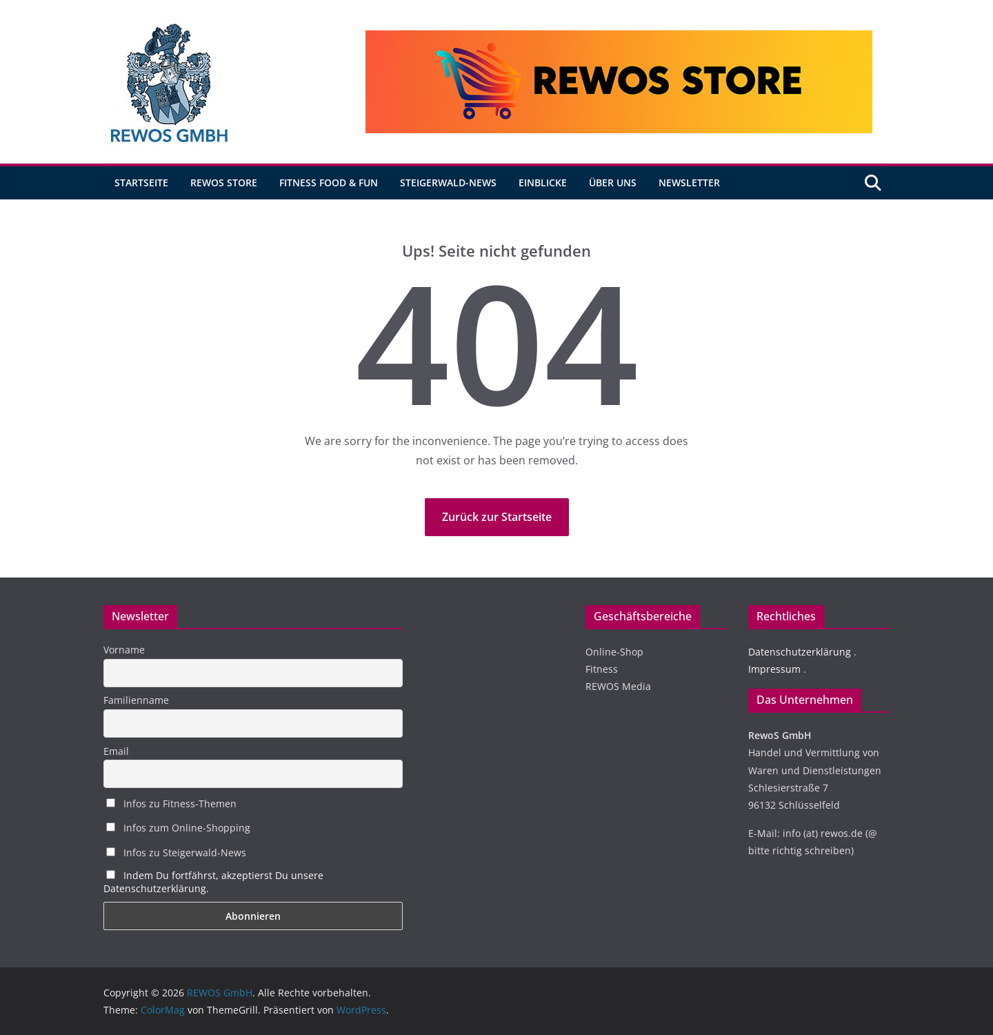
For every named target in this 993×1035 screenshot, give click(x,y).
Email (116, 751)
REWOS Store (223, 182)
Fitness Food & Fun (328, 182)
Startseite (141, 182)
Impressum (774, 669)
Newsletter (689, 182)
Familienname (136, 700)
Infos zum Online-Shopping (178, 827)
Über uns (612, 182)
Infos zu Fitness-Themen (171, 803)
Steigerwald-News (448, 182)
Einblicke (543, 182)
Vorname (124, 649)
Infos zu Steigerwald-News (176, 852)
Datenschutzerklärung (799, 651)
